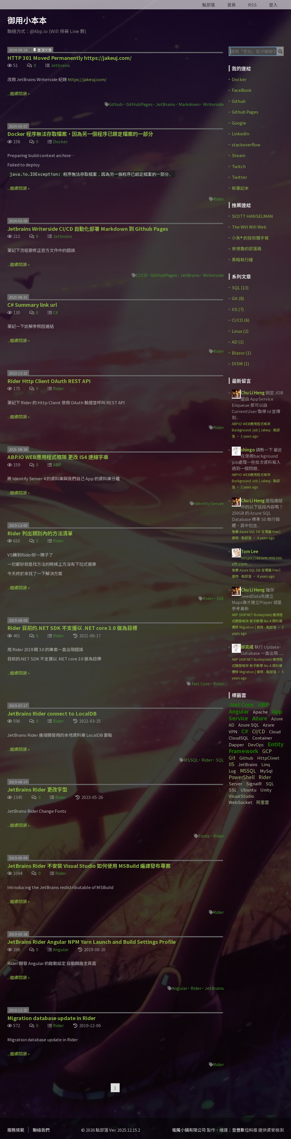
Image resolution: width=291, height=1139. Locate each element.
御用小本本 (27, 20)
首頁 (231, 5)
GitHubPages (139, 104)
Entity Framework (256, 747)
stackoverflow (246, 144)
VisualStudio (241, 796)
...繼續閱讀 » (18, 93)
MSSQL (191, 760)
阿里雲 (262, 802)
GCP (267, 751)
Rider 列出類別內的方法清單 (40, 533)
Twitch (239, 166)
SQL (220, 760)
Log (232, 771)
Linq (265, 764)
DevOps (256, 744)
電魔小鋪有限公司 (189, 1130)
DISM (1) (240, 363)
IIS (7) (238, 309)
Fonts (204, 836)
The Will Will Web (249, 227)
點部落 (208, 5)
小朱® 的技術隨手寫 (250, 238)
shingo (248, 450)
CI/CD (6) (240, 320)
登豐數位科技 (244, 1130)
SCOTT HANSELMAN (252, 216)
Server (235, 783)
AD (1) (238, 342)
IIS (231, 764)
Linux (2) (240, 331)
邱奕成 (247, 647)
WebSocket (240, 802)
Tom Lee (249, 551)
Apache (260, 712)
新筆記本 (240, 188)
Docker (60, 141)
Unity (266, 790)
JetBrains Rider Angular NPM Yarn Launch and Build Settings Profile (91, 941)
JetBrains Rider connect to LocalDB (52, 713)
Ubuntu (248, 790)
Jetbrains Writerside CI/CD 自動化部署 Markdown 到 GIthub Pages (87, 228)
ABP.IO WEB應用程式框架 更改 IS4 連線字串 (58, 456)
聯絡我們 (41, 1130)
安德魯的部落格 (246, 248)
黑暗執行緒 (242, 259)
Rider (218, 199)
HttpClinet (268, 758)
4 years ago (266, 537)
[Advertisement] (260, 899)
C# (55, 312)
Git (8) (238, 298)
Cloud (275, 731)
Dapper (236, 744)
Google (239, 123)
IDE (220, 598)
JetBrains (165, 104)
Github (116, 104)
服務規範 (15, 1130)
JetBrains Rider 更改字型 (37, 789)
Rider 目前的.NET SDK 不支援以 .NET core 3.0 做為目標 (72, 627)
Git (232, 757)
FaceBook (242, 90)
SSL (233, 790)
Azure (259, 718)
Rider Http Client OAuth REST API (49, 380)
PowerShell (242, 777)
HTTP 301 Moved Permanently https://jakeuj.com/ (69, 57)
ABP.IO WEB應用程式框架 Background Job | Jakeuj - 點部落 (256, 429)
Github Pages (245, 112)
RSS (252, 5)
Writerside (213, 104)
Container (262, 738)
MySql (266, 771)
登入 (273, 5)
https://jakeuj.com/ (87, 79)
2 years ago (249, 436)
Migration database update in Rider (51, 1017)
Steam (238, 155)
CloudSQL (238, 738)
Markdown (189, 104)
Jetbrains (60, 65)
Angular (61, 949)
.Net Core (200, 683)
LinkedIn (240, 133)
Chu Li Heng (253, 392)
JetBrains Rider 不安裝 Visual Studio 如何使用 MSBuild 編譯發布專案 (89, 865)
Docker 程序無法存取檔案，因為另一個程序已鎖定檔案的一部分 (80, 133)
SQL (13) (240, 287)
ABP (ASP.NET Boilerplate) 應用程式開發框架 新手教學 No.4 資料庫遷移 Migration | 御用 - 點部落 (257, 620)
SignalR (254, 783)
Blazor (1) (241, 353)
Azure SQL (248, 725)
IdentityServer (209, 503)
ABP (57, 465)
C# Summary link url (32, 304)
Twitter (239, 177)
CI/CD (141, 275)
